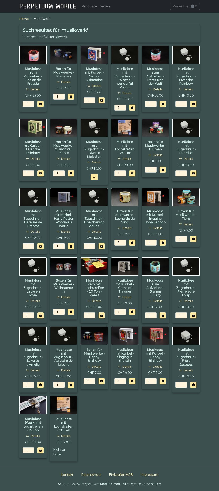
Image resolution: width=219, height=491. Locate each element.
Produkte (89, 6)
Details (33, 89)
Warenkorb (185, 6)
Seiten (105, 6)
